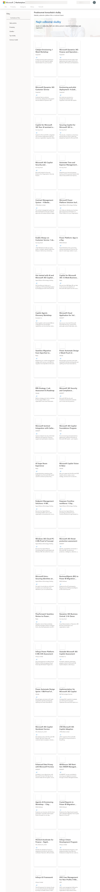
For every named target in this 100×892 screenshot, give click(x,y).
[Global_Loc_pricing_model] (8, 40)
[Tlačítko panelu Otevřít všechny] (5, 7)
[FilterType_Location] (8, 23)
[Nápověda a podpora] (70, 2)
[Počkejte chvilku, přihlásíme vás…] (94, 2)
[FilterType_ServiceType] (8, 36)
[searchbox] (20, 17)
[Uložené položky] (72, 2)
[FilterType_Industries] (8, 31)
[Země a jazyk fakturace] (83, 2)
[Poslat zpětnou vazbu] (68, 2)
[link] (45, 58)
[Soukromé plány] (75, 2)
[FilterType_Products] (8, 27)
